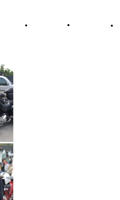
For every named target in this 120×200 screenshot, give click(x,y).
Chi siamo (85, 24)
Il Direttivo (43, 25)
